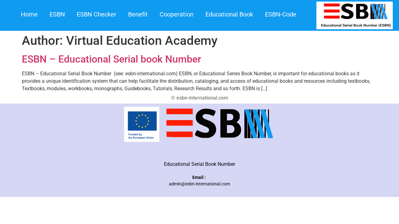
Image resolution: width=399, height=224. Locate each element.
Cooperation (177, 14)
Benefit (138, 14)
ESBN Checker (96, 14)
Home (29, 14)
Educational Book (229, 14)
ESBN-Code (280, 14)
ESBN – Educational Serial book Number (111, 59)
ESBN (57, 14)
